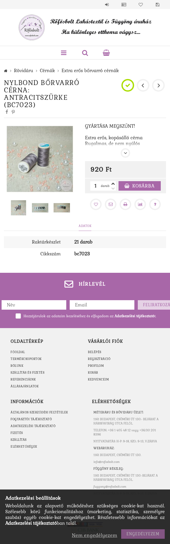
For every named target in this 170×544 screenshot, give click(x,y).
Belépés (106, 4)
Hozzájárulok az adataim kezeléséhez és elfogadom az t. (89, 316)
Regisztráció (99, 359)
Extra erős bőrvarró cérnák (90, 70)
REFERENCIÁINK (23, 379)
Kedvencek (140, 4)
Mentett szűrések (157, 4)
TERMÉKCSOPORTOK (26, 359)
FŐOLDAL (18, 352)
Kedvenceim (98, 379)
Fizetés (17, 433)
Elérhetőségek (24, 446)
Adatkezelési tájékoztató (33, 426)
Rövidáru (23, 70)
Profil (123, 4)
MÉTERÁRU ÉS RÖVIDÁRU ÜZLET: (118, 412)
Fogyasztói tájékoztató (31, 419)
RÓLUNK (17, 366)
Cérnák (47, 70)
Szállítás (19, 440)
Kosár (93, 372)
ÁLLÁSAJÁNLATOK (25, 386)
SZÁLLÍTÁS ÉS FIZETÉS (27, 372)
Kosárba (143, 186)
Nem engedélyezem (94, 535)
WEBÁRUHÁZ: (103, 448)
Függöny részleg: (108, 469)
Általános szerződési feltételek (39, 412)
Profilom (96, 366)
